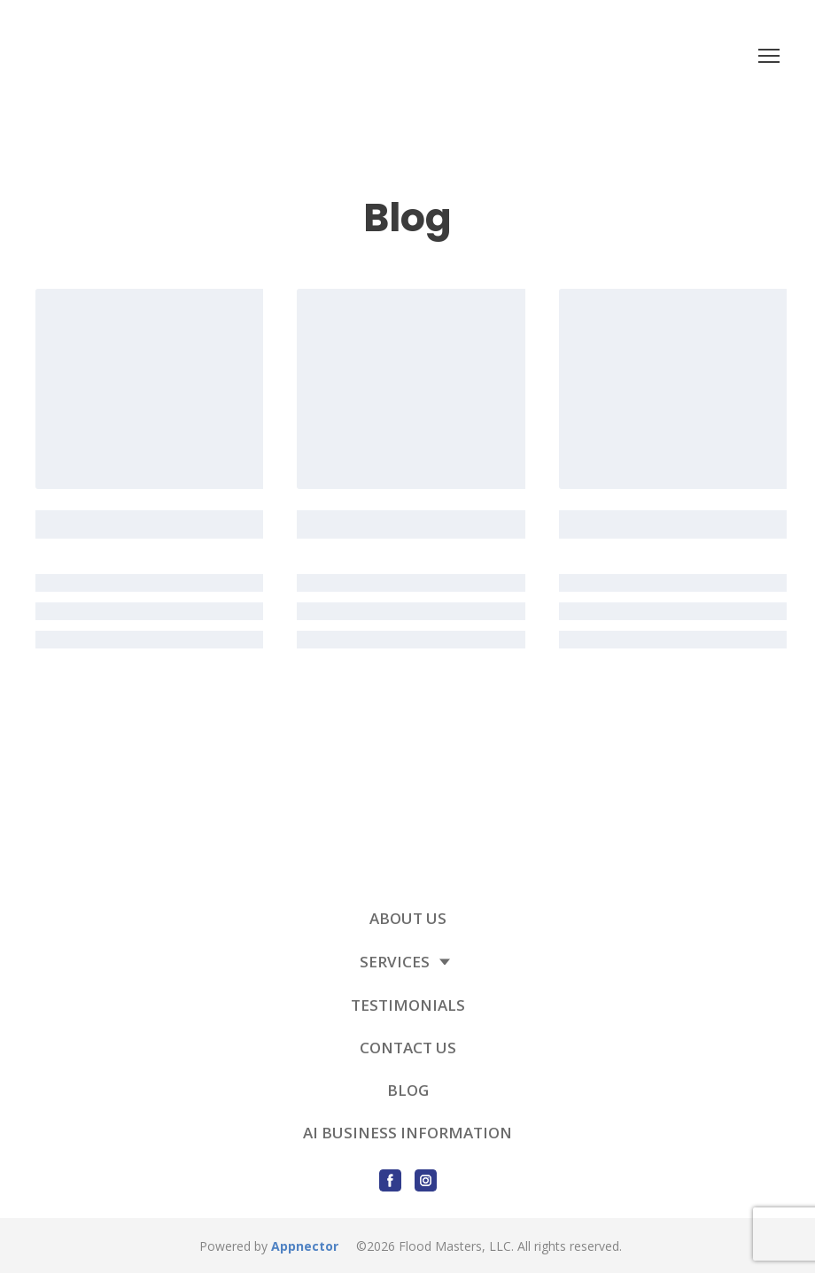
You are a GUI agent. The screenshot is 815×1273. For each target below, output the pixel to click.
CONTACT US (408, 1047)
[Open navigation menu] (769, 56)
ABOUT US (407, 918)
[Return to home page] (228, 55)
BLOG (408, 1090)
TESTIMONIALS (408, 1005)
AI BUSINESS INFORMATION (407, 1132)
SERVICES (395, 961)
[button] (390, 1180)
